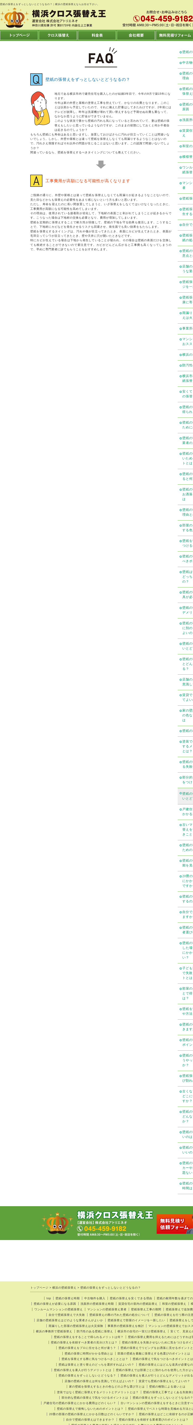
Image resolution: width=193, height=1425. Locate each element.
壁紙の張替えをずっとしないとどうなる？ (87, 1375)
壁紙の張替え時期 (68, 1298)
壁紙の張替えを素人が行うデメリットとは (82, 1370)
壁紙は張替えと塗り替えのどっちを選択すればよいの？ (96, 1364)
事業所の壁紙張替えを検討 (126, 1325)
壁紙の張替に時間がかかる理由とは (89, 1353)
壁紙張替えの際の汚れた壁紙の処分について (119, 1314)
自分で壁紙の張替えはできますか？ (90, 1419)
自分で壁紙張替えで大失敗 (67, 1314)
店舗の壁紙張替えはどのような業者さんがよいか (70, 1320)
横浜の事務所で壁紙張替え (54, 1331)
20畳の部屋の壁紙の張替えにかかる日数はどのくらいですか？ (91, 1414)
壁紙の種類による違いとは (167, 1386)
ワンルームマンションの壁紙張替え (58, 1309)
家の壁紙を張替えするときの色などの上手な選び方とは (107, 1386)
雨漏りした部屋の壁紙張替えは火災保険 (76, 1325)
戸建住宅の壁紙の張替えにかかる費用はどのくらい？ (79, 1403)
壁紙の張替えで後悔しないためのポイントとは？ (90, 1408)
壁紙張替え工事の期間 (146, 1309)
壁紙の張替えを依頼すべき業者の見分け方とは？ (84, 1342)
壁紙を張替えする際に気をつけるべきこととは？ (95, 1359)
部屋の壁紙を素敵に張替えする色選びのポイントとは (153, 1353)
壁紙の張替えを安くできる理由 (131, 1298)
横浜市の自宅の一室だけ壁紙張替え (141, 1331)
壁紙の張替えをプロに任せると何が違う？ (87, 1347)
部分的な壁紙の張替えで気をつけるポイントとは (95, 1397)
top (48, 1298)
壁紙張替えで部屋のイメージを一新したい (136, 1320)
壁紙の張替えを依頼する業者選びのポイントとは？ (154, 1419)
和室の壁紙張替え (174, 1303)
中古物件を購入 (94, 1298)
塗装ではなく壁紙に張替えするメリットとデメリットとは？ (98, 1392)
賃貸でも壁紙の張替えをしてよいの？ (164, 1381)
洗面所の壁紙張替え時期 (97, 1303)
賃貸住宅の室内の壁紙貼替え (138, 1303)
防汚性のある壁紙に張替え (95, 1331)
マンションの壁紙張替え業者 (107, 1309)
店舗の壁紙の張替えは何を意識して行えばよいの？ (99, 1381)
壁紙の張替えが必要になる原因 (55, 1303)
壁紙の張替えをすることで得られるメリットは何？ (89, 1337)
